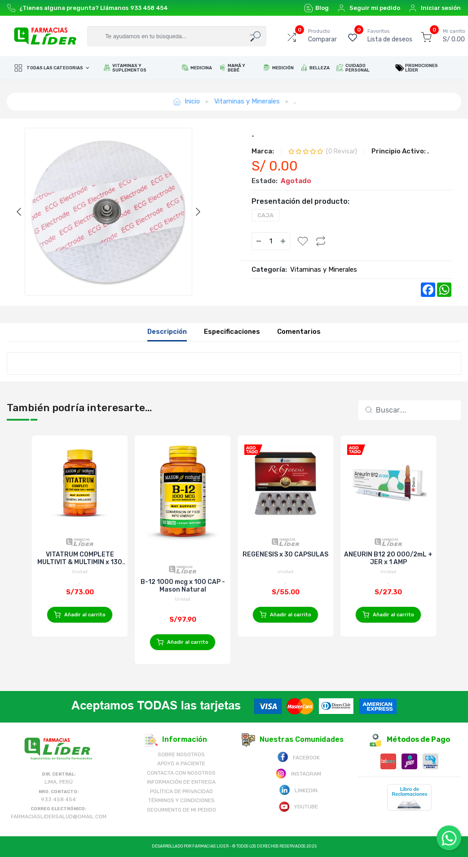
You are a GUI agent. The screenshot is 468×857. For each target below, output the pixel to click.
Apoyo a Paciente (181, 763)
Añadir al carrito (80, 614)
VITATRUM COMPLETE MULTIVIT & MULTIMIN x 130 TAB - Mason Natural (79, 558)
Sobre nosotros (181, 754)
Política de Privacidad (181, 791)
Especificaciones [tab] (232, 332)
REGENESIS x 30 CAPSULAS (285, 554)
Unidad (80, 571)
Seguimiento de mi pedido (181, 810)
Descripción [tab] (167, 332)
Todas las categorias (49, 67)
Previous (19, 211)
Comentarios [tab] (299, 332)
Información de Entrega (181, 782)
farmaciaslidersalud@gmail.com (58, 816)
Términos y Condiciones (181, 800)
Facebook (298, 756)
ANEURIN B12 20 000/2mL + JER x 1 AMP (388, 558)
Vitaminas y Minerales (247, 101)
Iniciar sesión (434, 8)
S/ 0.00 (454, 35)
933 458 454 (149, 7)
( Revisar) (341, 151)
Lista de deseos (389, 35)
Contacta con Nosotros (181, 773)
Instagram (298, 773)
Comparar (322, 35)
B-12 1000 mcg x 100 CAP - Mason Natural (183, 585)
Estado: (265, 181)
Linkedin (298, 789)
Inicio (186, 101)
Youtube (298, 805)
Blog (316, 8)
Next (197, 211)
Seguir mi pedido (368, 8)
